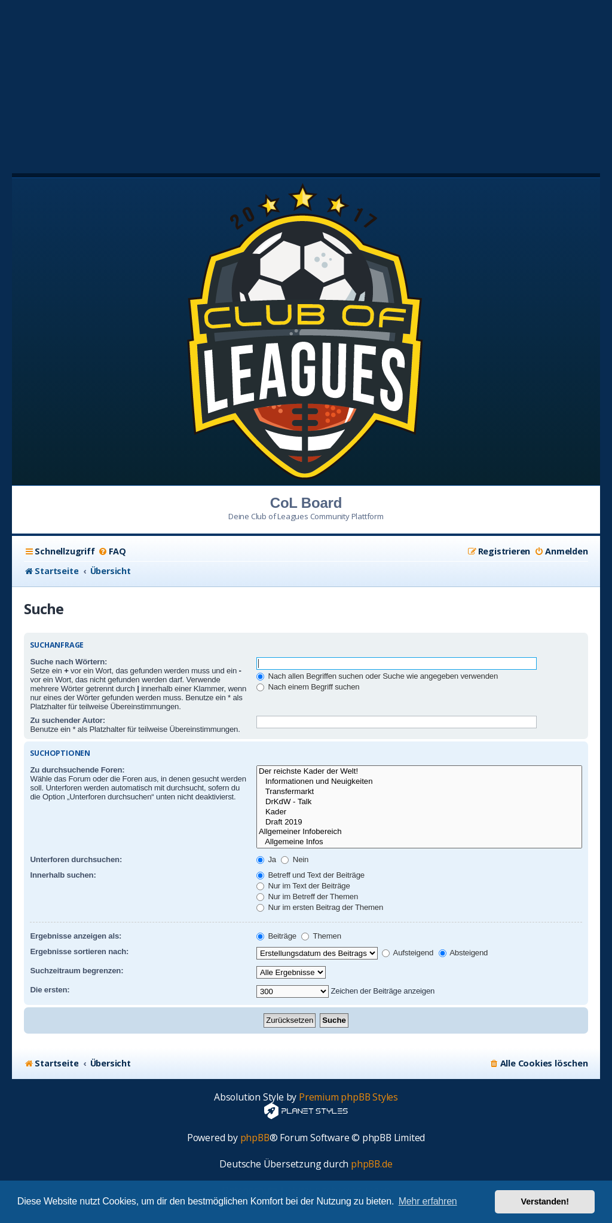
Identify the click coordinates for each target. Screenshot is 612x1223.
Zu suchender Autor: (67, 720)
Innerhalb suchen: (63, 874)
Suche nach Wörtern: (68, 661)
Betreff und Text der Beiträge (310, 874)
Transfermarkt (419, 792)
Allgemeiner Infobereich (419, 832)
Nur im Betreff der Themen (307, 896)
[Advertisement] (306, 83)
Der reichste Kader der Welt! (419, 772)
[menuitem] (112, 551)
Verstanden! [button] (545, 1201)
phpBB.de (371, 1164)
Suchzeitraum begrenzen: (76, 970)
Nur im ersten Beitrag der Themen (319, 907)
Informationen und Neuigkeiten (419, 782)
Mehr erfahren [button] (428, 1201)
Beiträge (276, 935)
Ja (266, 859)
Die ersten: (49, 989)
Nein (294, 859)
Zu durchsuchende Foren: (77, 769)
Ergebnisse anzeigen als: (75, 935)
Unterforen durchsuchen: (76, 859)
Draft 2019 (419, 822)
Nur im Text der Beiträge (303, 885)
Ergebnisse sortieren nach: (79, 951)
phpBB (255, 1138)
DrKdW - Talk (419, 802)
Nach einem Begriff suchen (308, 686)
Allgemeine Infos (419, 842)
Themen (321, 935)
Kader (419, 812)
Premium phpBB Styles (348, 1097)
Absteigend (463, 952)
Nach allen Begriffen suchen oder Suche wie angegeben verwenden (377, 676)
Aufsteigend (407, 952)
